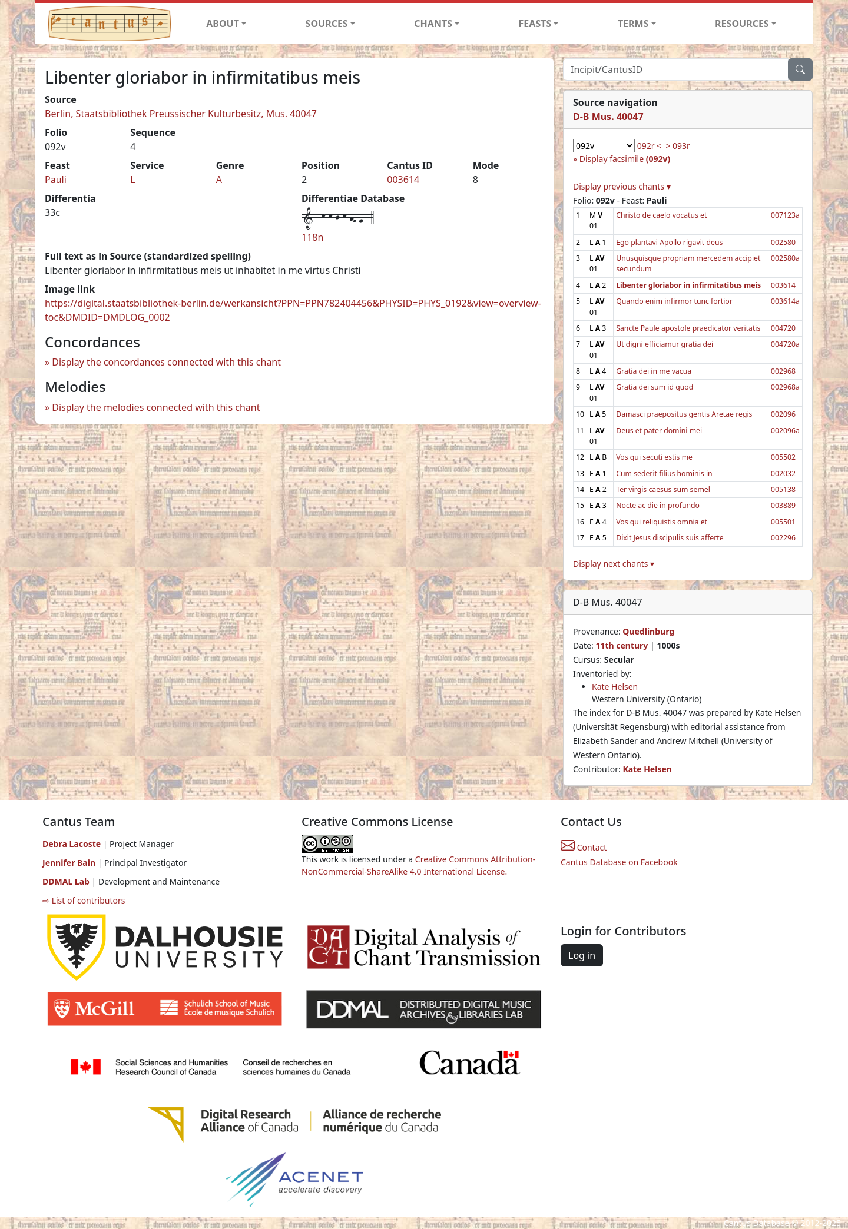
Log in (581, 955)
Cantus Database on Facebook (619, 862)
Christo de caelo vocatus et (661, 215)
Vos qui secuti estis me (654, 457)
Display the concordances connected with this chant (166, 362)
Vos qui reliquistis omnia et (661, 522)
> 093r (677, 145)
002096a (785, 431)
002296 (783, 538)
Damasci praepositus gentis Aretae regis (684, 414)
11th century (621, 645)
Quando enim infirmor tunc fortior (674, 301)
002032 (783, 474)
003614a (785, 301)
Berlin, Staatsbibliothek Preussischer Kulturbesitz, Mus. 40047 (181, 113)
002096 (783, 414)
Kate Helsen (615, 686)
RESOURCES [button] (742, 23)
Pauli (56, 179)
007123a (785, 215)
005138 (783, 489)
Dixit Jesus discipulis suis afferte (669, 538)
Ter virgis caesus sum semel (663, 489)
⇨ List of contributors (83, 900)
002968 (783, 371)
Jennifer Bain (70, 862)
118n (312, 237)
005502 (783, 457)
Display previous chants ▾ (622, 186)
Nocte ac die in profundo (658, 505)
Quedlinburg (648, 631)
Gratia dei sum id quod (654, 387)
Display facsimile (624, 158)
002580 (783, 242)
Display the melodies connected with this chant (156, 407)
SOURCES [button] (327, 23)
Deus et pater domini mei (659, 431)
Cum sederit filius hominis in (664, 474)
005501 (783, 522)
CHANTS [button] (433, 23)
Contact (584, 847)
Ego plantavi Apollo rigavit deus (669, 242)
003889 (783, 505)
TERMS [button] (633, 23)
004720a (785, 344)
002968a (785, 387)
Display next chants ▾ (613, 563)
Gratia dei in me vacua (653, 371)
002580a (785, 258)
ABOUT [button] (222, 23)
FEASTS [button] (535, 23)
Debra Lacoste (71, 843)
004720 (783, 328)
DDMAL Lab (66, 881)
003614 (403, 179)
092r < (649, 145)
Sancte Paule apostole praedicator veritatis (688, 328)
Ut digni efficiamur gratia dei (664, 344)
